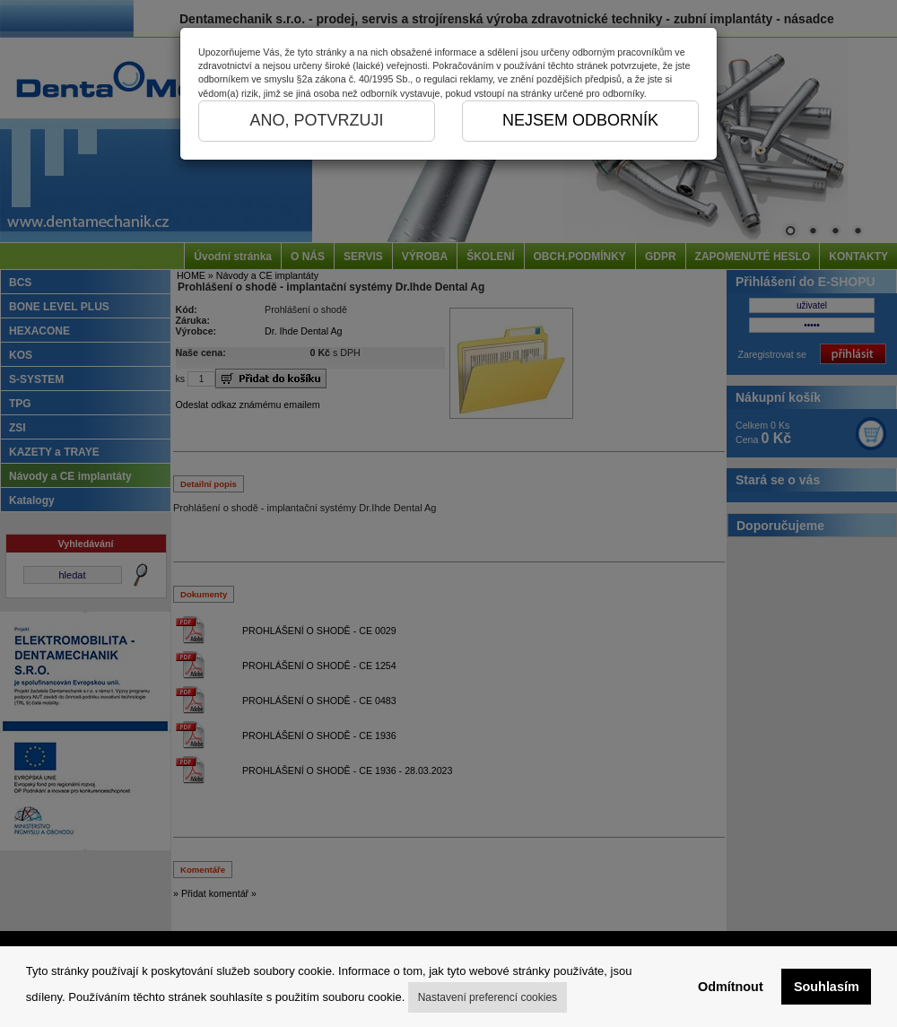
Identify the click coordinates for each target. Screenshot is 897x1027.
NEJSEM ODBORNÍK (580, 120)
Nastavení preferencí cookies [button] (487, 997)
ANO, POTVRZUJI (316, 120)
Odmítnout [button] (730, 986)
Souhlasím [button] (826, 986)
